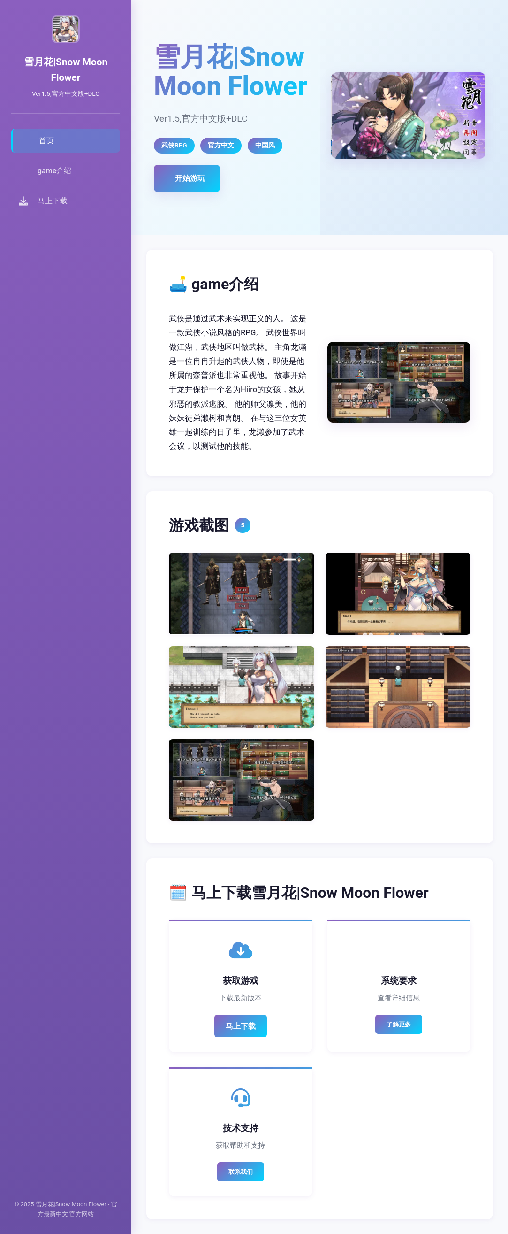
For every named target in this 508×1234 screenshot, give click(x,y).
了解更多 (399, 1024)
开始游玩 (190, 178)
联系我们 (240, 1171)
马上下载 (241, 1026)
